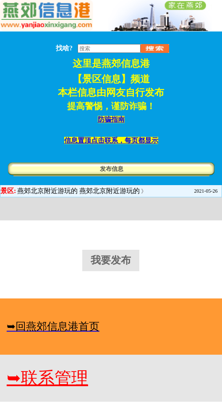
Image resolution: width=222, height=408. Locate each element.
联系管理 (47, 378)
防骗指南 (111, 119)
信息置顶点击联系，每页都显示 (111, 140)
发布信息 (111, 169)
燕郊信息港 (126, 63)
